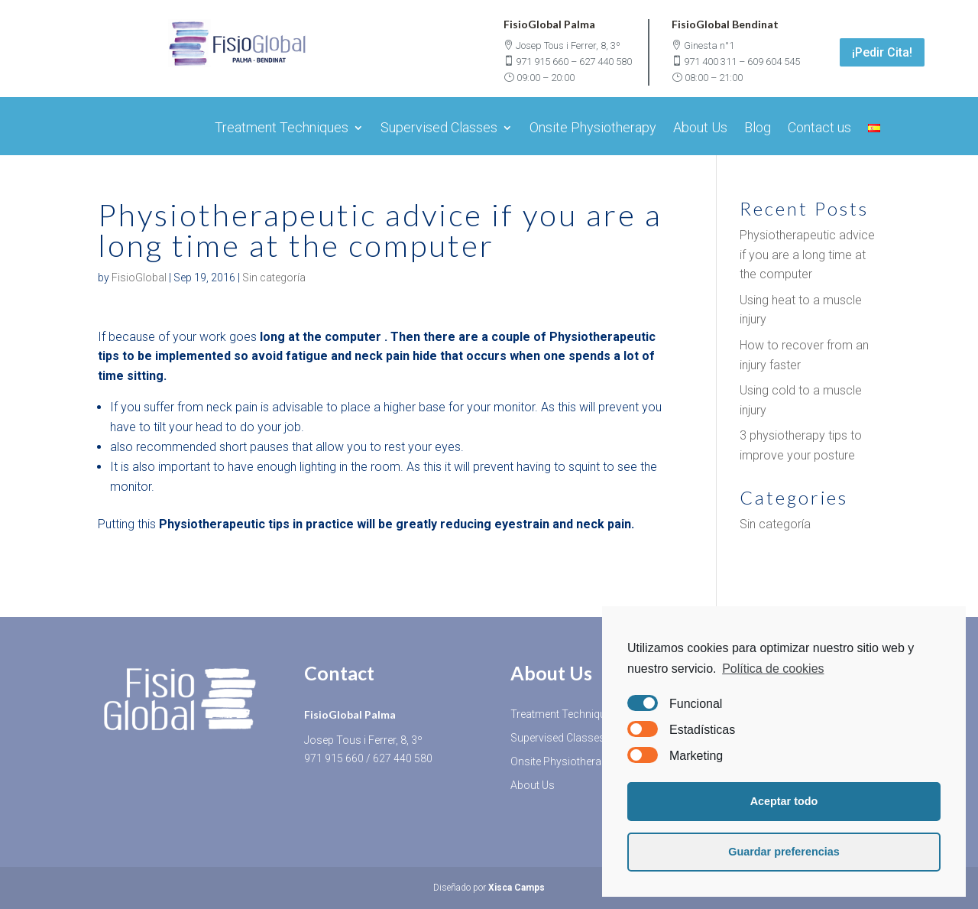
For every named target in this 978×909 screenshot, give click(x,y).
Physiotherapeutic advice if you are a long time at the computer (807, 254)
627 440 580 (605, 61)
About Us (700, 128)
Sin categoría (274, 277)
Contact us (819, 128)
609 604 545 (773, 61)
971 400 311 (710, 61)
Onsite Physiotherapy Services (583, 761)
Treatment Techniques (281, 128)
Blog (757, 128)
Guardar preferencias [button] (784, 852)
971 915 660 (542, 61)
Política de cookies (773, 668)
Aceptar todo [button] (784, 801)
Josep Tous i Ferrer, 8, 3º (568, 45)
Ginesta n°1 (709, 45)
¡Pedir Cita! (882, 52)
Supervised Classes (439, 128)
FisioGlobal (139, 277)
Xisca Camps (516, 887)
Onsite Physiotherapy (592, 128)
